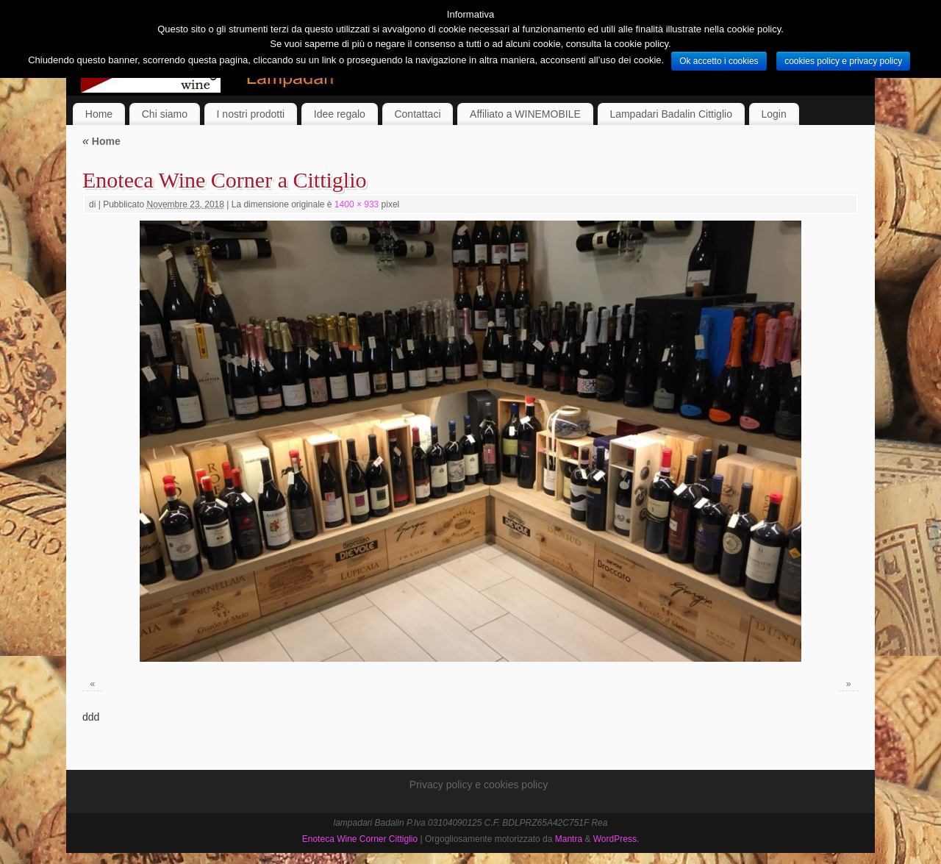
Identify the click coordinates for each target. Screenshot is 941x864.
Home (98, 114)
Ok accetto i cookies (718, 61)
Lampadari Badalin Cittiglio (670, 114)
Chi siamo (164, 114)
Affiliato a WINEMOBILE (525, 114)
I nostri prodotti (251, 114)
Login (774, 114)
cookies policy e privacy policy (843, 61)
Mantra (568, 839)
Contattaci (417, 114)
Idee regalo (339, 114)
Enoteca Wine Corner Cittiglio (360, 839)
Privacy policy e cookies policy (478, 784)
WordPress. (616, 839)
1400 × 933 (356, 204)
